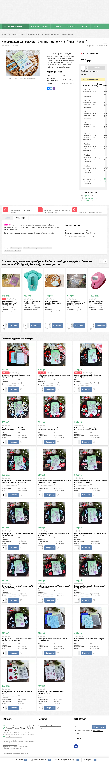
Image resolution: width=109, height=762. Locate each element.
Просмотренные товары (67, 760)
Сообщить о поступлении (90, 71)
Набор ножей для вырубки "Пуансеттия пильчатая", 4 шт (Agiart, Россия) (88, 428)
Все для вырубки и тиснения (50, 34)
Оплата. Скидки (71, 26)
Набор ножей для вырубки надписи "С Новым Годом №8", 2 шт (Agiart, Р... (90, 481)
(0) (11, 299)
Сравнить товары (41, 760)
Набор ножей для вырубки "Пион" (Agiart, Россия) (53, 303)
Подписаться (98, 727)
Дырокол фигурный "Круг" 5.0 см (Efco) (96, 302)
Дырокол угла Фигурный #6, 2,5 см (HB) (32, 302)
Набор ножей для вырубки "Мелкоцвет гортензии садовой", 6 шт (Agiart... (16, 428)
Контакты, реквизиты (39, 26)
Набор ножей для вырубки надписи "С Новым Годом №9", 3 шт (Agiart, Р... (54, 481)
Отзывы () (20, 218)
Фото (41, 728)
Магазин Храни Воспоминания (50, 726)
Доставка (57, 26)
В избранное (89, 46)
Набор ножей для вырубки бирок (45, 233)
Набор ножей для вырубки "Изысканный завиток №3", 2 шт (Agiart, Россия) (16, 481)
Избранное (20, 760)
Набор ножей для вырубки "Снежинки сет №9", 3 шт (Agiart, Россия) (16, 639)
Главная (4, 34)
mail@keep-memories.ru (14, 737)
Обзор (7, 218)
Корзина (90, 760)
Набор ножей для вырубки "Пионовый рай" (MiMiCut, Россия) (76, 303)
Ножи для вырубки (67, 34)
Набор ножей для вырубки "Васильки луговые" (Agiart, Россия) (87, 376)
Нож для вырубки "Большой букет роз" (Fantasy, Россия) (9, 303)
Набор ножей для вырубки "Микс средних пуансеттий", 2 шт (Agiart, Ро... (53, 428)
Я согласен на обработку (88, 732)
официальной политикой (10, 745)
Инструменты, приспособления (30, 34)
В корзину (96, 68)
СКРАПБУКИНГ (13, 34)
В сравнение (101, 46)
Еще (94, 26)
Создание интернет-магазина (11, 753)
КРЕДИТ (85, 26)
